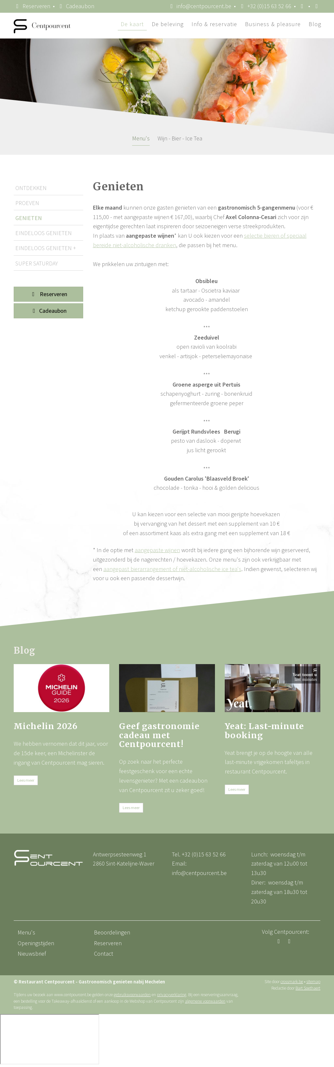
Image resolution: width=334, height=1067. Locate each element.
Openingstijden (36, 943)
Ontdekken (31, 188)
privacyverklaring (171, 994)
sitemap (313, 981)
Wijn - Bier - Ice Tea (180, 138)
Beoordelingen (112, 932)
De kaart (132, 24)
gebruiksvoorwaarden (132, 994)
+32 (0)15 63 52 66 (204, 854)
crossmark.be (292, 981)
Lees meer (25, 780)
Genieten (28, 218)
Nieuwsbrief (32, 953)
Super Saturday (36, 263)
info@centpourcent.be (199, 873)
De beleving (168, 24)
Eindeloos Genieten (43, 233)
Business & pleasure (273, 24)
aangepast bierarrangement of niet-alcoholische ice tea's (172, 569)
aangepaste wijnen (157, 550)
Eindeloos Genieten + (45, 248)
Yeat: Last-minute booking (264, 731)
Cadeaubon (48, 310)
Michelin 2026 (46, 726)
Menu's (141, 138)
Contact (103, 953)
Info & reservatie (214, 24)
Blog (315, 24)
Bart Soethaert (308, 988)
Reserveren (32, 6)
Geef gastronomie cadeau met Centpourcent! (159, 735)
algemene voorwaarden (205, 1001)
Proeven (27, 203)
